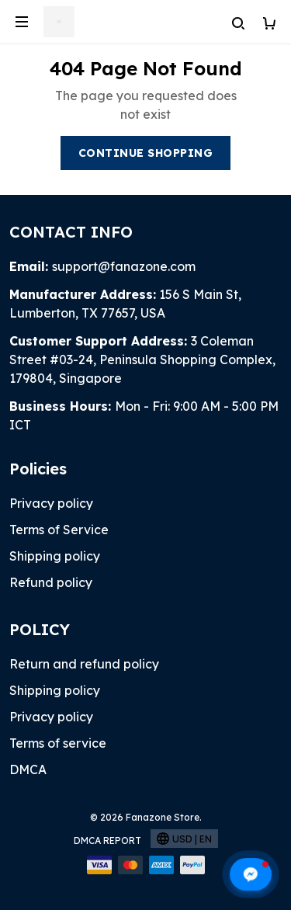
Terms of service (57, 743)
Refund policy (50, 582)
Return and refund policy (84, 664)
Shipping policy (54, 556)
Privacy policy (51, 503)
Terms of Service (59, 529)
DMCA (28, 769)
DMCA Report (107, 840)
